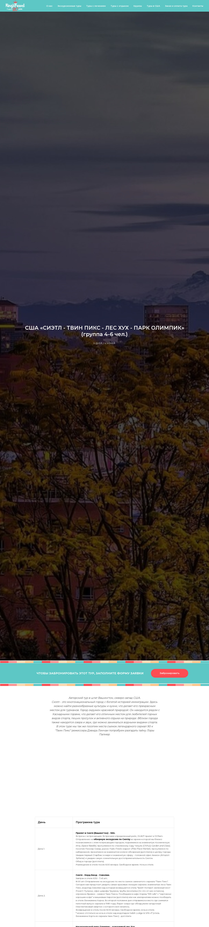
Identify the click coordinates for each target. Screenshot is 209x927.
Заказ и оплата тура (176, 6)
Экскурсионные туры (69, 6)
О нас (49, 6)
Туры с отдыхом (120, 6)
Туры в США (153, 6)
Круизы (138, 6)
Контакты (197, 6)
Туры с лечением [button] (96, 6)
